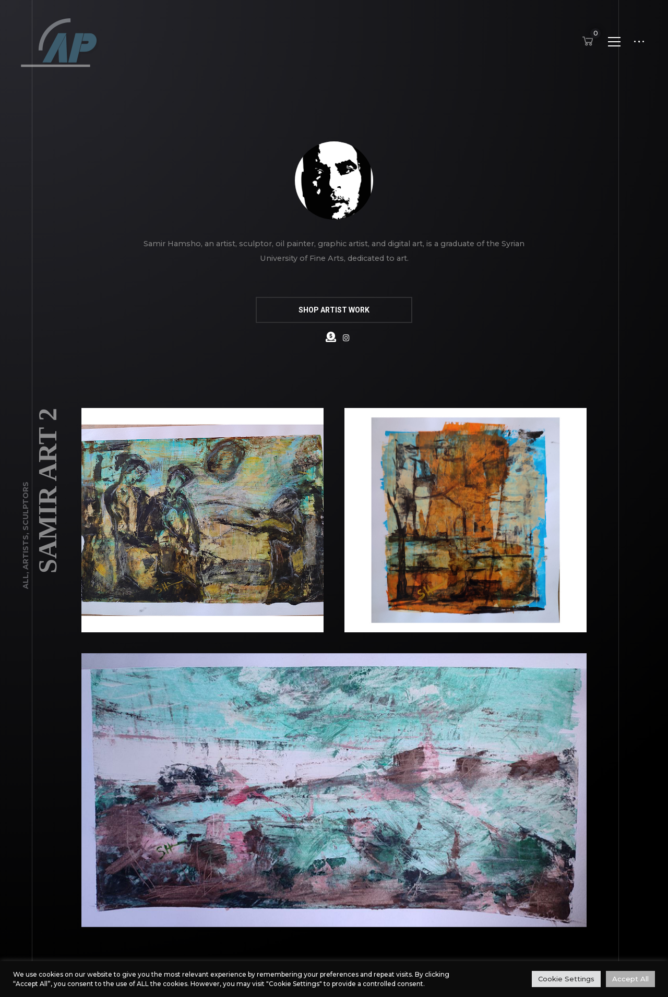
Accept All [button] (630, 979)
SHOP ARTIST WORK (334, 310)
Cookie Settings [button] (566, 979)
